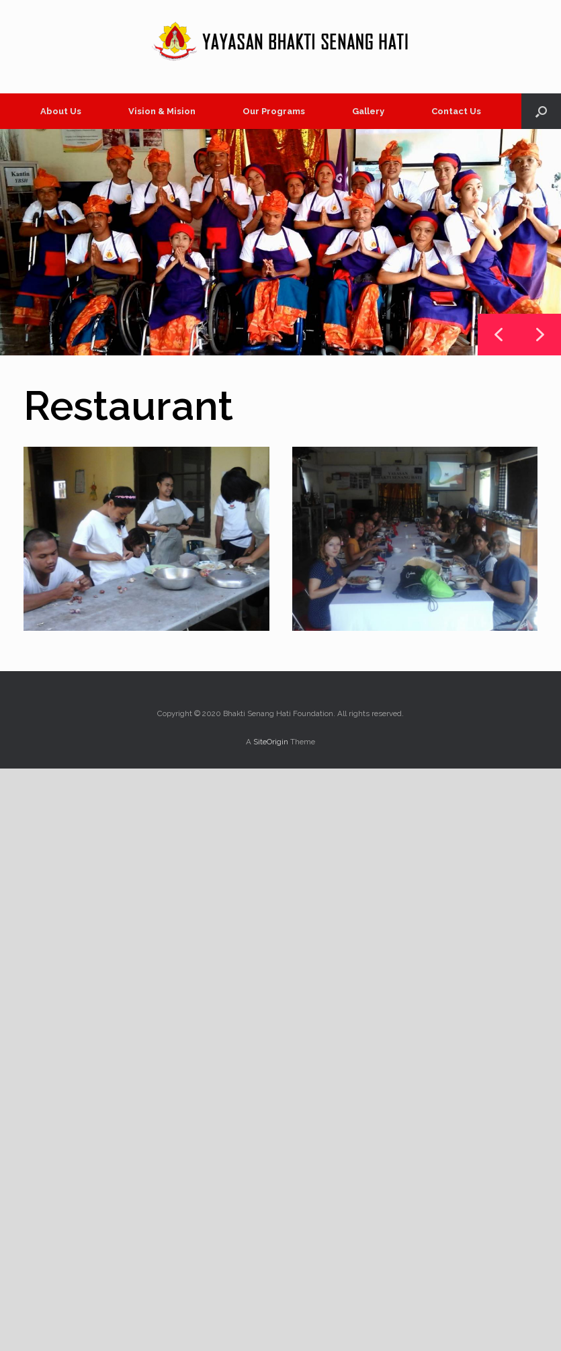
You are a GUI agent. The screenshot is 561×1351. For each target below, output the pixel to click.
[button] (541, 111)
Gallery (368, 111)
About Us (60, 111)
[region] (280, 242)
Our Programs (274, 111)
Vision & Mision (162, 111)
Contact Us (456, 111)
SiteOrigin (270, 741)
